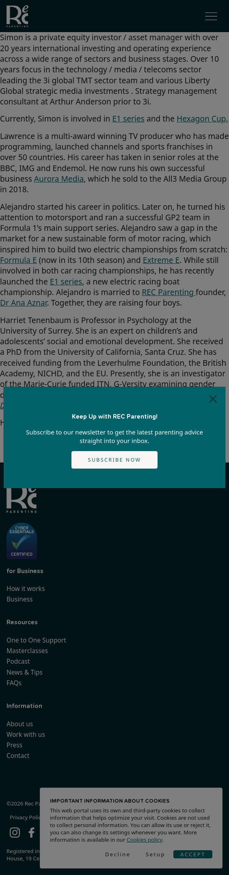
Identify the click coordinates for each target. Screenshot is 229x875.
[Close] (213, 399)
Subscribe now (114, 459)
